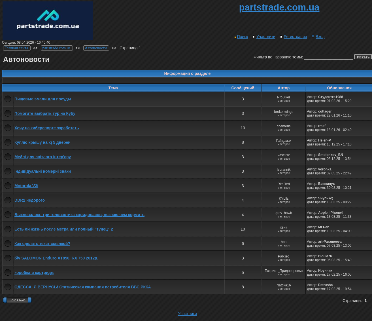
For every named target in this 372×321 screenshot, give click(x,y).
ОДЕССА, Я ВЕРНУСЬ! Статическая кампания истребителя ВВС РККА (82, 287)
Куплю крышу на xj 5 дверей (42, 142)
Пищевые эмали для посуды (42, 99)
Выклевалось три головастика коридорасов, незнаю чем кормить (79, 214)
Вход (318, 36)
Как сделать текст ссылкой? (42, 243)
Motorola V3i (26, 185)
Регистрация (293, 36)
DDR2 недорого (29, 200)
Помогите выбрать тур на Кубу (44, 113)
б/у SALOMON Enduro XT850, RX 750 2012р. (56, 258)
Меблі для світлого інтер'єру (42, 157)
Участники (263, 36)
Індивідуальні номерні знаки (42, 171)
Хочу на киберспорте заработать (46, 128)
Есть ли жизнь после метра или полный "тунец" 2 (63, 229)
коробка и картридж (34, 272)
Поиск (241, 36)
